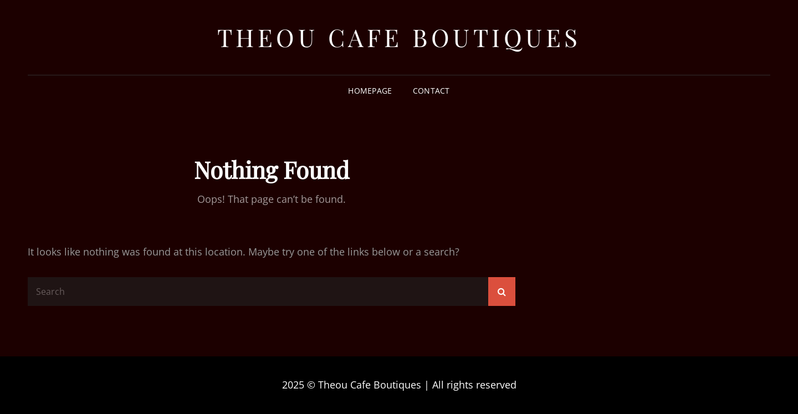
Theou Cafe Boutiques (399, 37)
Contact (431, 90)
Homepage (370, 90)
